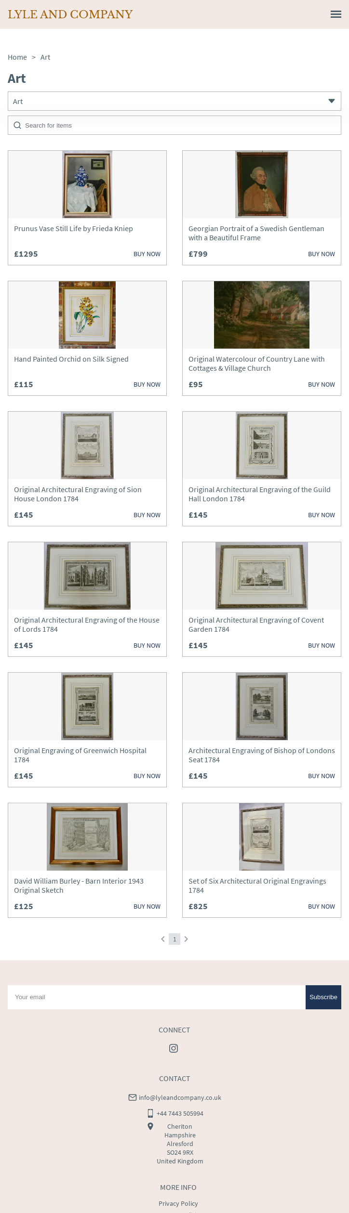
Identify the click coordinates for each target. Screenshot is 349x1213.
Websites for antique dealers (147, 1205)
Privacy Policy (178, 1149)
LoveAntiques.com (213, 1205)
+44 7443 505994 (180, 1059)
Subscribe (323, 942)
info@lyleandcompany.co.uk (180, 1043)
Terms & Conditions (178, 1160)
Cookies (178, 1172)
